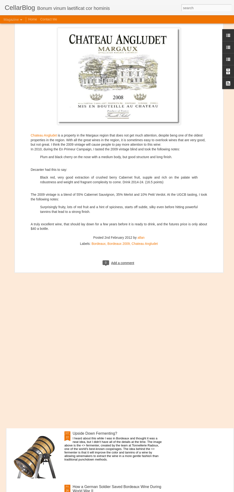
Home (32, 19)
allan (141, 171)
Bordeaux (98, 177)
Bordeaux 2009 (118, 177)
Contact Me (48, 19)
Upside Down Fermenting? (95, 433)
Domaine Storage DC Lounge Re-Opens (53, 344)
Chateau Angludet (44, 68)
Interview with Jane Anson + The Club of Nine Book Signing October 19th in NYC (115, 382)
